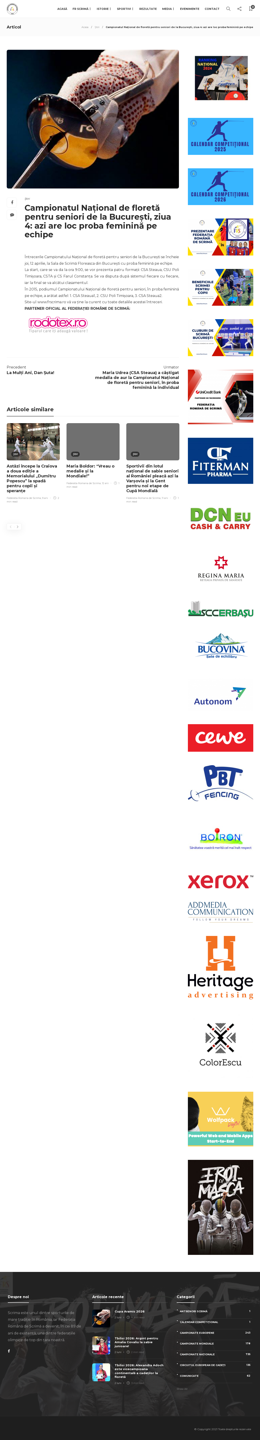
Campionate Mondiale (216, 1343)
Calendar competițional (216, 1322)
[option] (33, 463)
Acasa (85, 27)
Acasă (62, 9)
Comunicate (216, 1375)
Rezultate (148, 9)
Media (167, 9)
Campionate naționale (216, 1354)
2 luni (118, 1317)
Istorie (103, 9)
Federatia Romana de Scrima (24, 498)
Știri (97, 27)
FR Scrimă (80, 9)
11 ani (165, 498)
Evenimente (189, 9)
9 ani (45, 498)
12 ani (105, 483)
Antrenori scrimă (216, 1311)
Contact (212, 9)
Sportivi (124, 9)
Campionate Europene (216, 1332)
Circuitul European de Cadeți (216, 1365)
